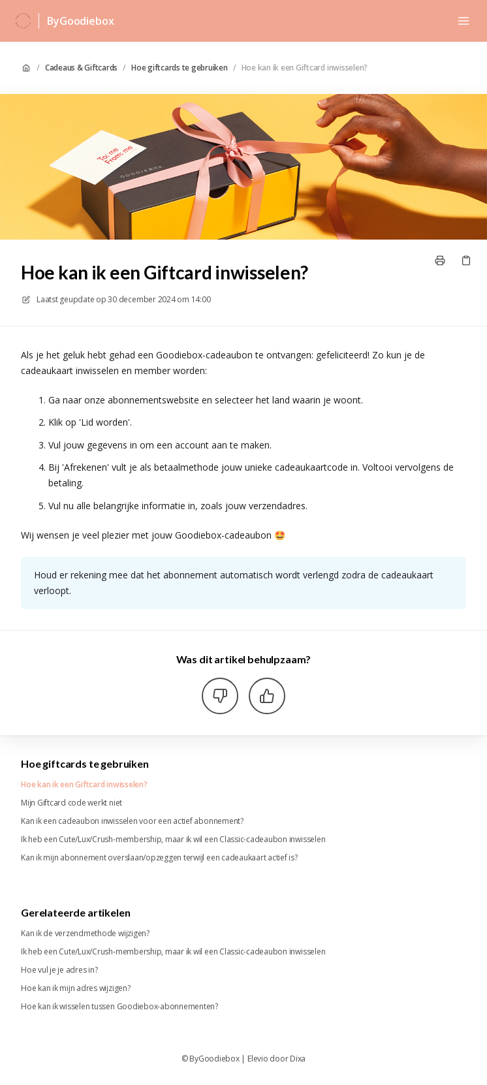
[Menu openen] (463, 20)
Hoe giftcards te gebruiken (179, 68)
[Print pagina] (440, 260)
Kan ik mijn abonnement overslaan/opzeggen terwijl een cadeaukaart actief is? (159, 858)
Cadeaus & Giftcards (81, 68)
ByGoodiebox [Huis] (80, 21)
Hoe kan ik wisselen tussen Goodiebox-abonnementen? (119, 1006)
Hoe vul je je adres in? (59, 970)
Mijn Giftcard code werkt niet (71, 803)
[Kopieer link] (466, 260)
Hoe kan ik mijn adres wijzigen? (76, 988)
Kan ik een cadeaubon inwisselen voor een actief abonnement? (132, 821)
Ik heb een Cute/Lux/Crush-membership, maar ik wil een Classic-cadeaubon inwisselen (173, 839)
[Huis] (23, 21)
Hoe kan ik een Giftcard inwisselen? (305, 68)
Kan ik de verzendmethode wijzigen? (85, 933)
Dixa (298, 1059)
